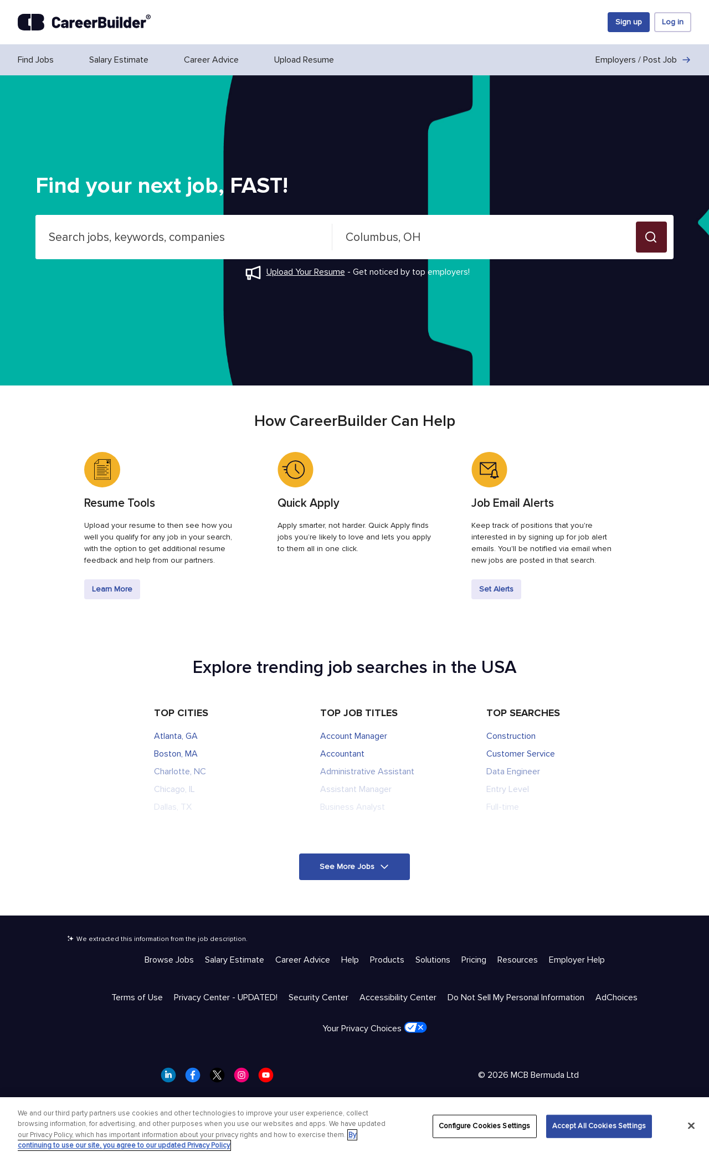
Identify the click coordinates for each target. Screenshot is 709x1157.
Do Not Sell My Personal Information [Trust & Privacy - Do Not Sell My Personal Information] (516, 997)
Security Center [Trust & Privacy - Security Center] (318, 997)
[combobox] (183, 237)
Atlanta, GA (176, 736)
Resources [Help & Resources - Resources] (517, 959)
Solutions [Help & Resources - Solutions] (432, 959)
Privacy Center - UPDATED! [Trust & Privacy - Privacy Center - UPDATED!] (226, 997)
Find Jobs (36, 59)
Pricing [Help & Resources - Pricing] (473, 959)
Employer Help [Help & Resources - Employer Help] (577, 959)
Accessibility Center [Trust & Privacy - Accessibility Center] (397, 997)
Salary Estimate (118, 59)
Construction (511, 736)
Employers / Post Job (643, 59)
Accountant (342, 753)
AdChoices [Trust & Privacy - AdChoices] (616, 997)
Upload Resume (304, 59)
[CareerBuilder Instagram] (245, 1078)
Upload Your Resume (305, 271)
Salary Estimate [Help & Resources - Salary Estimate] (234, 959)
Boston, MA (176, 753)
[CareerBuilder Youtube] (269, 1078)
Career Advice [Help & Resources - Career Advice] (302, 959)
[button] (651, 237)
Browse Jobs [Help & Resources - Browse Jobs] (169, 959)
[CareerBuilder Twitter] (220, 1078)
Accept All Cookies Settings (599, 1126)
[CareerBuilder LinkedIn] (172, 1078)
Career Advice (211, 59)
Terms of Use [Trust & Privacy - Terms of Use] (137, 997)
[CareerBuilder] (84, 22)
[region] (354, 1127)
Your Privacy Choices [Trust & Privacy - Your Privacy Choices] (374, 1028)
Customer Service (520, 753)
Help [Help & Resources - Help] (350, 959)
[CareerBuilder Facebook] (196, 1078)
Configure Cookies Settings (484, 1126)
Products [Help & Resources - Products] (387, 959)
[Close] (691, 1125)
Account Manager (353, 736)
